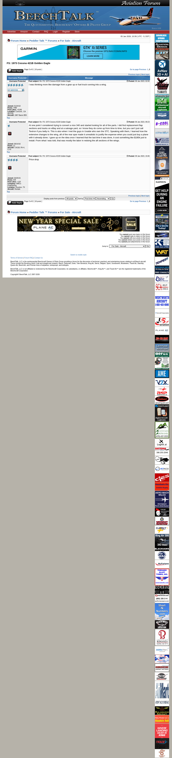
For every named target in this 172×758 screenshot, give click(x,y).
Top (8, 118)
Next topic (145, 74)
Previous (142, 69)
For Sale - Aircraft (70, 40)
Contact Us (38, 258)
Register (66, 32)
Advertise (11, 32)
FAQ (46, 32)
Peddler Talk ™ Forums (43, 40)
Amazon (24, 32)
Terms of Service (16, 258)
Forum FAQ (28, 258)
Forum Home (19, 40)
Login (55, 32)
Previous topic (134, 74)
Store (77, 32)
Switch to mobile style (78, 255)
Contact (35, 32)
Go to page (134, 69)
